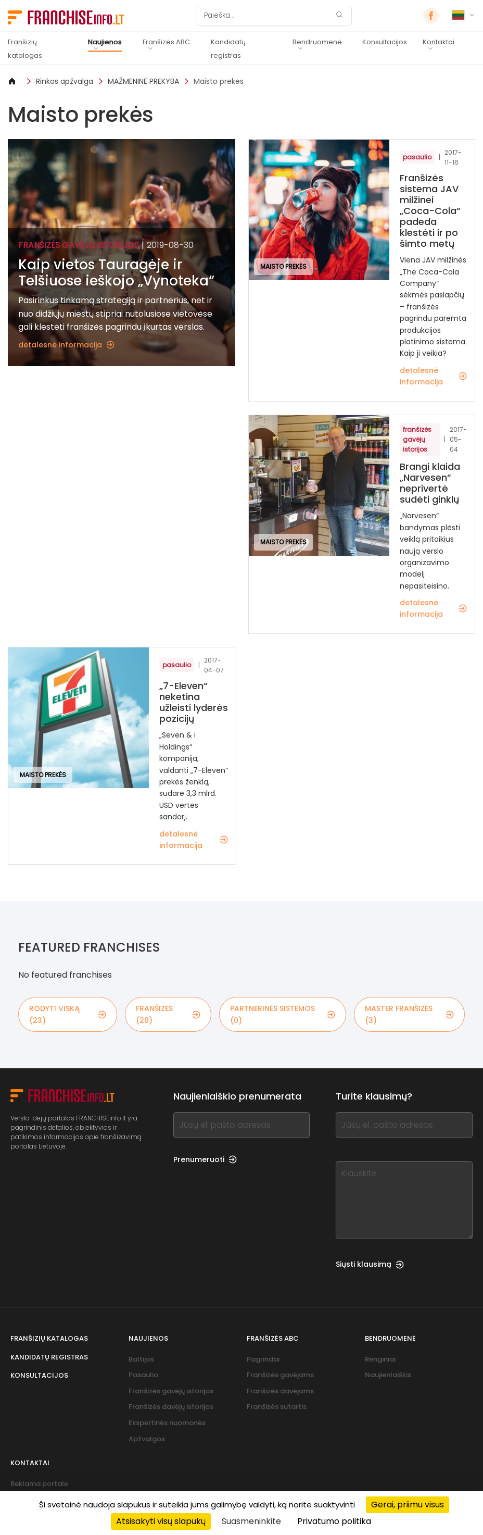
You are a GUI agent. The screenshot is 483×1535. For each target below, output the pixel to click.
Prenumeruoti (205, 1159)
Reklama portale (39, 1484)
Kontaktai (438, 42)
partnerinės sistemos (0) (282, 1014)
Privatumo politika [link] (334, 1521)
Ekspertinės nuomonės (167, 1423)
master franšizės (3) (409, 1014)
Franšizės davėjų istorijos (171, 1407)
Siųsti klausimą (370, 1264)
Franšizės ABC (166, 42)
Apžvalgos (147, 1439)
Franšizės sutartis (277, 1407)
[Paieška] (267, 15)
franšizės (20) (168, 1014)
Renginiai (380, 1359)
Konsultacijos (384, 42)
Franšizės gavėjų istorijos (171, 1391)
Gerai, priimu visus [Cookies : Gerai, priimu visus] (407, 1505)
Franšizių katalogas (25, 48)
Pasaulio (143, 1375)
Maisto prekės (219, 81)
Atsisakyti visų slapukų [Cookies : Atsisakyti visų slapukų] (161, 1521)
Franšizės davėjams (280, 1391)
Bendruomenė (317, 42)
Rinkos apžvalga (64, 81)
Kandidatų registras (228, 48)
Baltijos (141, 1359)
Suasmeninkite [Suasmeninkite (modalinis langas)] (251, 1521)
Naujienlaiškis (388, 1375)
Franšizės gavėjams (280, 1375)
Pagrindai (263, 1359)
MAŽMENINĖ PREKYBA (143, 81)
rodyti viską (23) (67, 1014)
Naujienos (105, 42)
